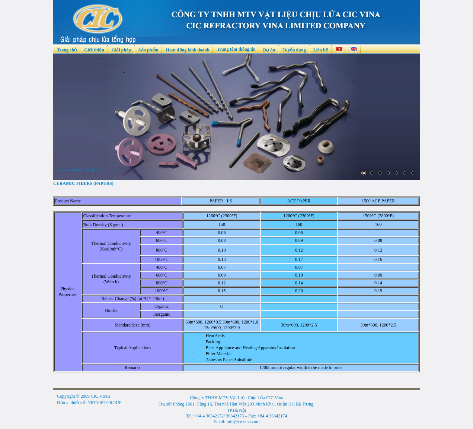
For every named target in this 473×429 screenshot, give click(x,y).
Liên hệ (320, 50)
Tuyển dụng (294, 50)
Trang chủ (67, 50)
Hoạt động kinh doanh (188, 50)
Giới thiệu (94, 50)
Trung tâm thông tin (236, 49)
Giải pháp (121, 50)
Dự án (269, 50)
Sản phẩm (148, 50)
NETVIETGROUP (104, 402)
